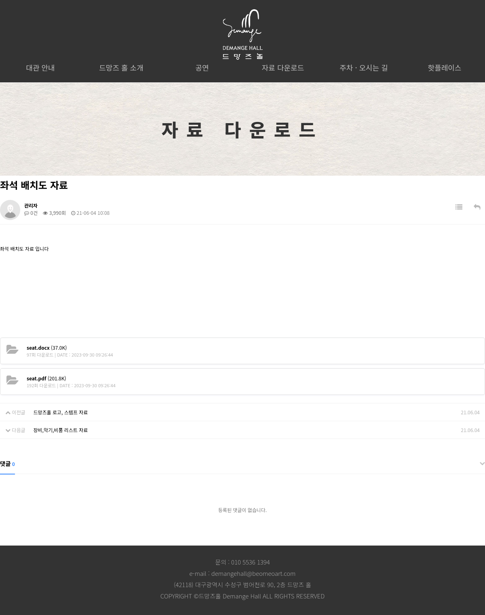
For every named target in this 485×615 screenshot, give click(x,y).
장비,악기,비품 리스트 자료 (60, 429)
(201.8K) (46, 378)
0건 (31, 212)
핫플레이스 (445, 67)
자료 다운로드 (283, 67)
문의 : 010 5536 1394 (242, 562)
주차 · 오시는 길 (364, 67)
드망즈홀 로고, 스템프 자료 (60, 412)
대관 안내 (40, 67)
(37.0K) (47, 347)
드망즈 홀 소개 (121, 67)
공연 (202, 67)
